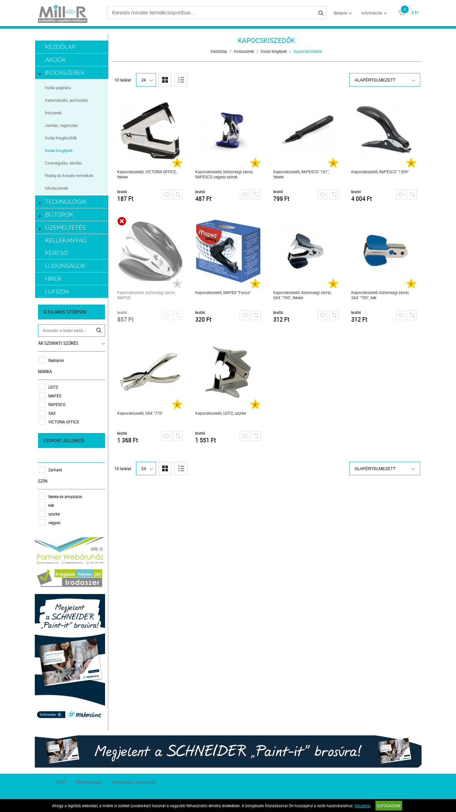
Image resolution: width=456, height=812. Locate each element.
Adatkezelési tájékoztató (133, 782)
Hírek (53, 278)
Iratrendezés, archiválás (66, 100)
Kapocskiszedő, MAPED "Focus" (223, 292)
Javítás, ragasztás (61, 125)
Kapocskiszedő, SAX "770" (140, 413)
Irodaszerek (62, 72)
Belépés (340, 12)
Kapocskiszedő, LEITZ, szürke (220, 413)
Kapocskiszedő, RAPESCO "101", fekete (301, 174)
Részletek (362, 805)
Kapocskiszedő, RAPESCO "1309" (380, 171)
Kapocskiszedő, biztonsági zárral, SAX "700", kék (380, 295)
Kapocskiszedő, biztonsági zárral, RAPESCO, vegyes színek (224, 174)
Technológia (62, 201)
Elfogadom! (389, 805)
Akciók (55, 59)
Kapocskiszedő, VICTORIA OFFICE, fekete (147, 174)
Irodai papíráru (58, 87)
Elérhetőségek (88, 782)
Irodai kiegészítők (61, 138)
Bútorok (56, 214)
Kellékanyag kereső (65, 246)
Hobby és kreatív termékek (69, 175)
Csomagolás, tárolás (63, 163)
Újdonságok (65, 265)
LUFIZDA (57, 291)
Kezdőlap (60, 46)
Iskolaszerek (56, 188)
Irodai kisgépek (59, 150)
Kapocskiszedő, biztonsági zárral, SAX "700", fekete (302, 295)
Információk (371, 12)
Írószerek (53, 113)
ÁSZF (61, 782)
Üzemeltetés (62, 227)
